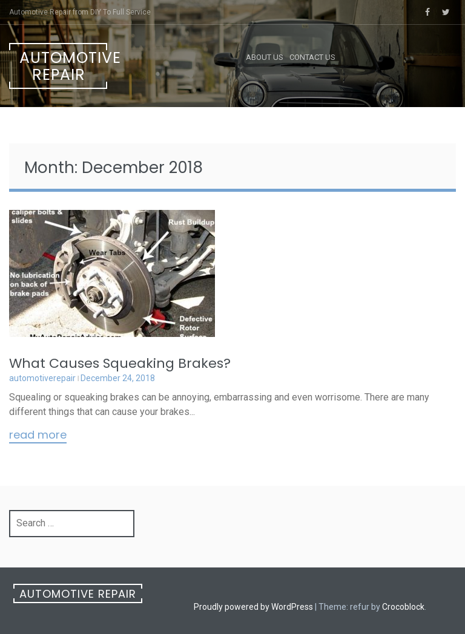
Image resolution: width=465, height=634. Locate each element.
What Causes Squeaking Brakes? (120, 363)
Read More (38, 435)
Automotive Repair (63, 66)
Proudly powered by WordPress (253, 607)
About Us (264, 57)
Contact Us (312, 57)
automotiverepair (42, 378)
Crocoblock (403, 607)
